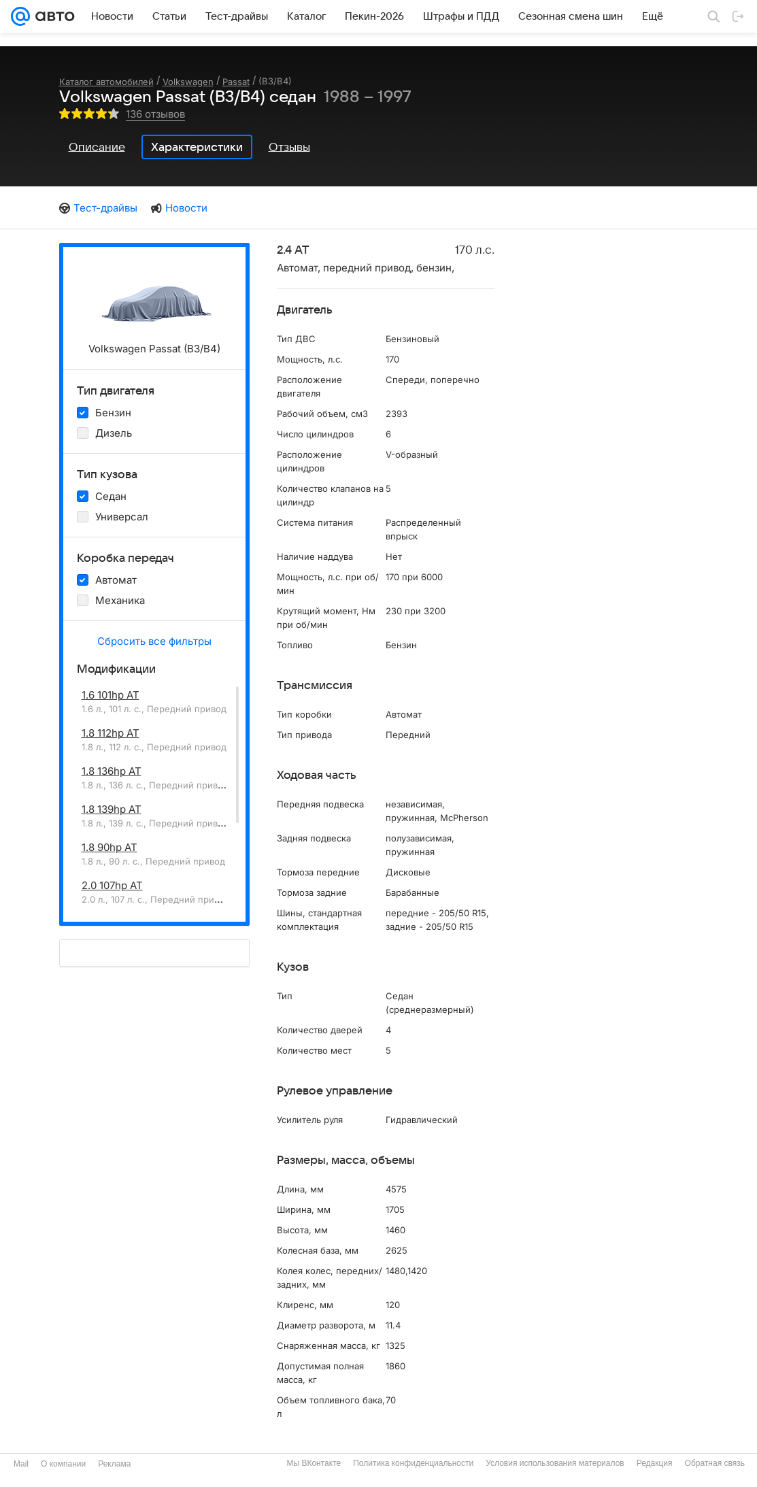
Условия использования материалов (555, 1463)
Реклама (114, 1464)
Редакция (655, 1463)
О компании (63, 1464)
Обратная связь (715, 1463)
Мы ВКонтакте (313, 1463)
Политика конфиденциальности (413, 1463)
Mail (21, 1464)
